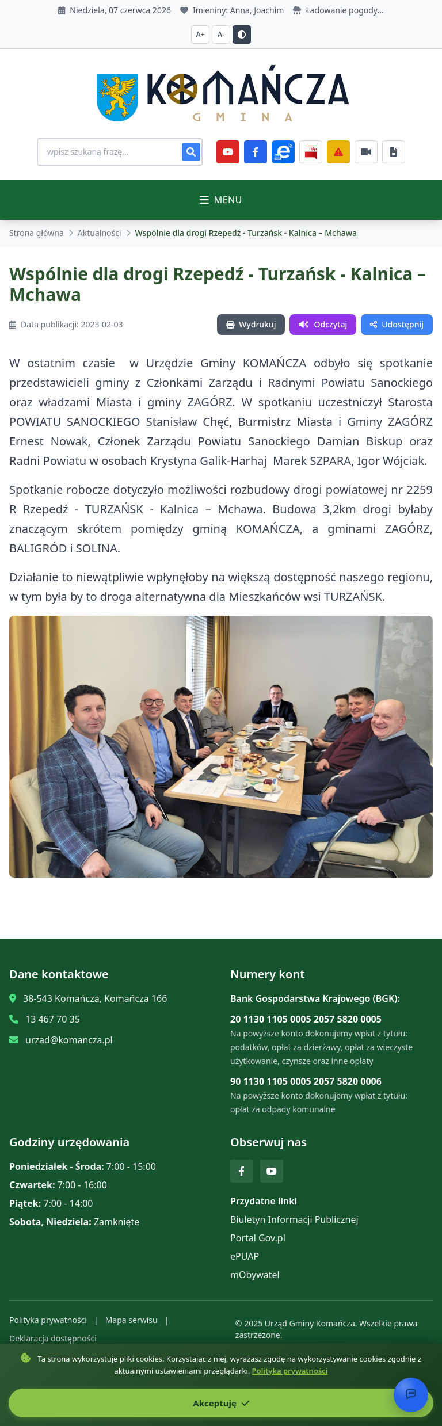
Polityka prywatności (48, 1319)
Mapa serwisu (131, 1319)
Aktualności (99, 232)
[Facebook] (255, 151)
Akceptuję (221, 1403)
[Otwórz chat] (411, 1395)
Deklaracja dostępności (53, 1338)
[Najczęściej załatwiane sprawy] (366, 151)
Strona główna (36, 232)
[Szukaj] (191, 152)
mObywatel (255, 1274)
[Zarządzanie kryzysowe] (338, 151)
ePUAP (244, 1256)
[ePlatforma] (283, 151)
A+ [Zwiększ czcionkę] (200, 34)
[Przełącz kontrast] (242, 34)
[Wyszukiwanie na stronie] (120, 152)
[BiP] (310, 151)
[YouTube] (227, 151)
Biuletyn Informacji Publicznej (294, 1219)
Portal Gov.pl (257, 1237)
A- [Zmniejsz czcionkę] (221, 34)
